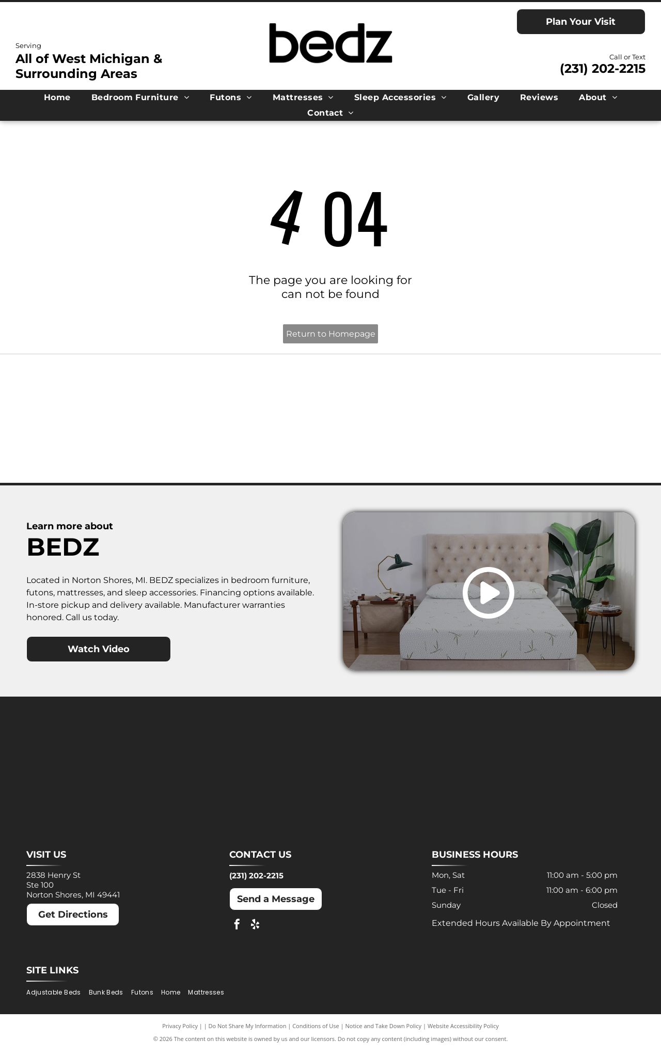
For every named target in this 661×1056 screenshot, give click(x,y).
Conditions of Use (315, 1031)
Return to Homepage (330, 334)
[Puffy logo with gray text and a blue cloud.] (254, 451)
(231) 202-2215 (603, 68)
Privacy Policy (180, 1031)
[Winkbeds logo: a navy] (406, 451)
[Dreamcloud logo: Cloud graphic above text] (254, 391)
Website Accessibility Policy (463, 1031)
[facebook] (237, 932)
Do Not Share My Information (248, 1031)
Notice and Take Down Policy (383, 1031)
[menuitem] (57, 97)
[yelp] (255, 932)
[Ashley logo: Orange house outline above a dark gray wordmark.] (103, 391)
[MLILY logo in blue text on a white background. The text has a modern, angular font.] (406, 391)
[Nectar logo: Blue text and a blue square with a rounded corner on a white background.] (103, 451)
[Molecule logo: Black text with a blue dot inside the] (557, 391)
